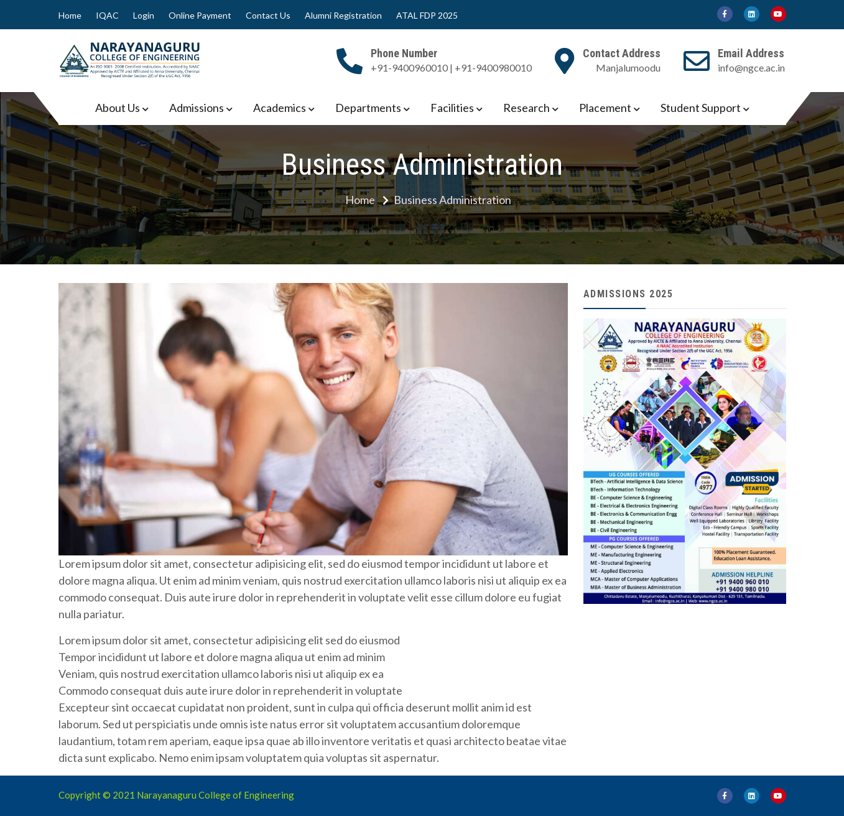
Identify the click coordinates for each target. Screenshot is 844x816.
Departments (368, 107)
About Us (117, 107)
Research (526, 107)
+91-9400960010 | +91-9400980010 (451, 67)
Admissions (196, 107)
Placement (605, 107)
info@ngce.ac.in (751, 67)
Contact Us (268, 15)
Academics (279, 107)
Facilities (452, 107)
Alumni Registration (343, 15)
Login (143, 15)
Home (69, 15)
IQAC (107, 15)
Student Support (701, 107)
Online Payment (200, 15)
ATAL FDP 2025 (427, 15)
